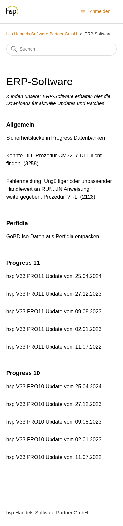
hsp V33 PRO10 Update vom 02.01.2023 (54, 439)
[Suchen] (61, 49)
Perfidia (17, 223)
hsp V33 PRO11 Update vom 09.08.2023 (54, 311)
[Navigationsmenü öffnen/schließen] (83, 11)
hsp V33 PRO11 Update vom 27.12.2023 (54, 294)
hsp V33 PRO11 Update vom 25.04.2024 (54, 276)
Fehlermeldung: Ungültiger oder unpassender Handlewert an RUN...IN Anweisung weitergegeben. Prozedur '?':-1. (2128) (59, 189)
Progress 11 (23, 263)
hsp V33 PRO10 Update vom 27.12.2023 (54, 404)
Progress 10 (23, 373)
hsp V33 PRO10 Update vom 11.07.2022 (54, 457)
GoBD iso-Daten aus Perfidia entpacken (52, 236)
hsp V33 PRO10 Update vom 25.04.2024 (54, 386)
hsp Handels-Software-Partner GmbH (41, 33)
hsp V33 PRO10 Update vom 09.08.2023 (54, 422)
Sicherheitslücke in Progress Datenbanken (55, 138)
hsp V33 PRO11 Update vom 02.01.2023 (54, 329)
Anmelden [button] (100, 11)
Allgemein (20, 124)
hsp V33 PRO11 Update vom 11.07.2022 (54, 347)
